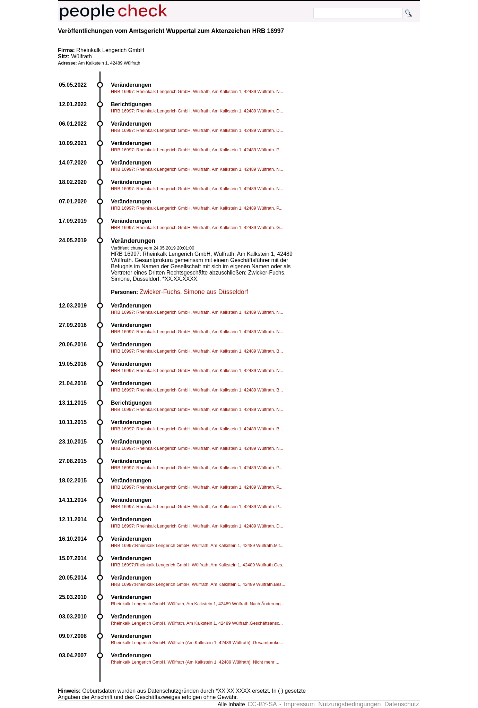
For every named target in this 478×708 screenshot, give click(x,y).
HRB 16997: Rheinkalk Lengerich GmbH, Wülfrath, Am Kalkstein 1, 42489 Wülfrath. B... (197, 351)
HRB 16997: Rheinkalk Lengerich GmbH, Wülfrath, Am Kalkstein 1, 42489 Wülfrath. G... (197, 227)
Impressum (299, 704)
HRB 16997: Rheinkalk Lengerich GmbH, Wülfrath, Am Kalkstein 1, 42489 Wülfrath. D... (197, 110)
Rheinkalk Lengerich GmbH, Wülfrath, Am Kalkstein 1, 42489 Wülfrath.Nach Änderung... (197, 603)
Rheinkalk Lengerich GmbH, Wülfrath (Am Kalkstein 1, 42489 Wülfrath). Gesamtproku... (197, 642)
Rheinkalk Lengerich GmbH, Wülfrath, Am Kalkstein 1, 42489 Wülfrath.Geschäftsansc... (197, 623)
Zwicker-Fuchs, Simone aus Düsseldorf (194, 291)
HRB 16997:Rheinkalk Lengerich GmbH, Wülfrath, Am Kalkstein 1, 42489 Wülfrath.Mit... (197, 545)
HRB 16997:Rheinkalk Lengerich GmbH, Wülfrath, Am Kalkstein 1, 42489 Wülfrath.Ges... (198, 564)
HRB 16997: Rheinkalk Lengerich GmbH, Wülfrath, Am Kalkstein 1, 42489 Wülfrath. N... (197, 91)
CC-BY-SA (262, 704)
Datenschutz (401, 704)
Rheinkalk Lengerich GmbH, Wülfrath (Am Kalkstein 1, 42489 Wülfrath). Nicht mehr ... (195, 662)
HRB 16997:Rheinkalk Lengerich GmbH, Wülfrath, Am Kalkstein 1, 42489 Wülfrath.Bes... (198, 584)
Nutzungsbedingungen (349, 704)
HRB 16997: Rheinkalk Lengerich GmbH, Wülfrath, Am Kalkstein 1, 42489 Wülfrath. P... (197, 149)
